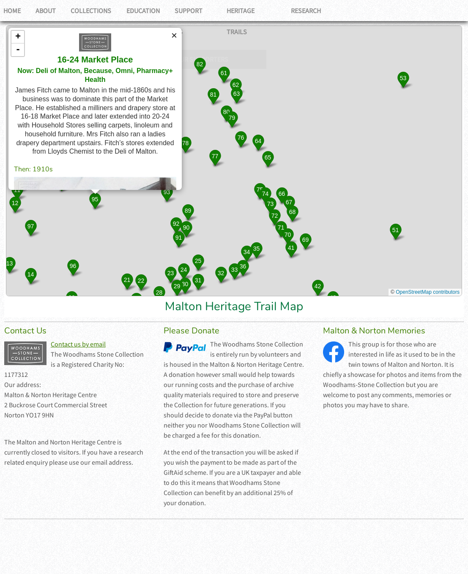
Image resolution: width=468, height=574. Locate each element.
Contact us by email (78, 344)
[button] (17, 191)
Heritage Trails (262, 10)
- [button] (18, 49)
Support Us (202, 10)
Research (319, 10)
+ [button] (18, 37)
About (48, 10)
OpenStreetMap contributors (428, 292)
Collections (96, 10)
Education (150, 10)
